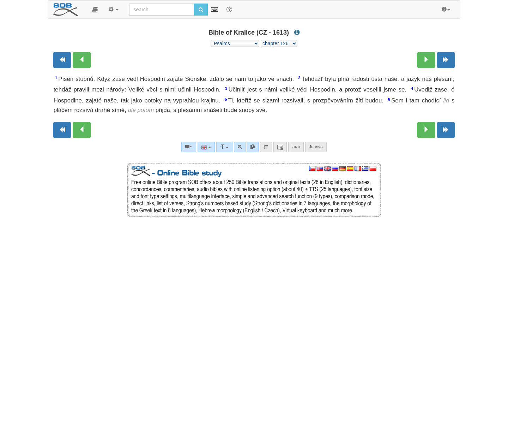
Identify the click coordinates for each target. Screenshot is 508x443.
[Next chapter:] (426, 60)
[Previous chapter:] (82, 60)
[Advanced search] (240, 147)
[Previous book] (62, 60)
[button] (95, 9)
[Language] (206, 147)
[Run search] (201, 10)
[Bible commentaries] (188, 147)
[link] (253, 147)
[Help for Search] (229, 9)
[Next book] (446, 60)
